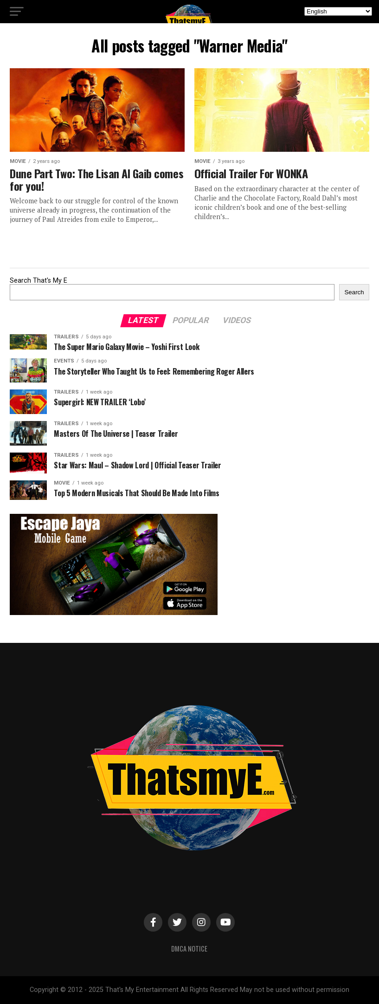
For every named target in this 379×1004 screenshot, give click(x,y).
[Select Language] (338, 11)
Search (354, 292)
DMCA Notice (189, 948)
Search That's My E (38, 281)
